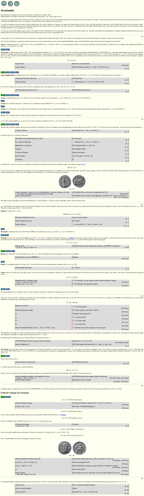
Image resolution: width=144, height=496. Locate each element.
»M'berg (3, 72)
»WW (8, 72)
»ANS (8, 49)
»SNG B (3, 49)
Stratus (71, 238)
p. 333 (83, 164)
